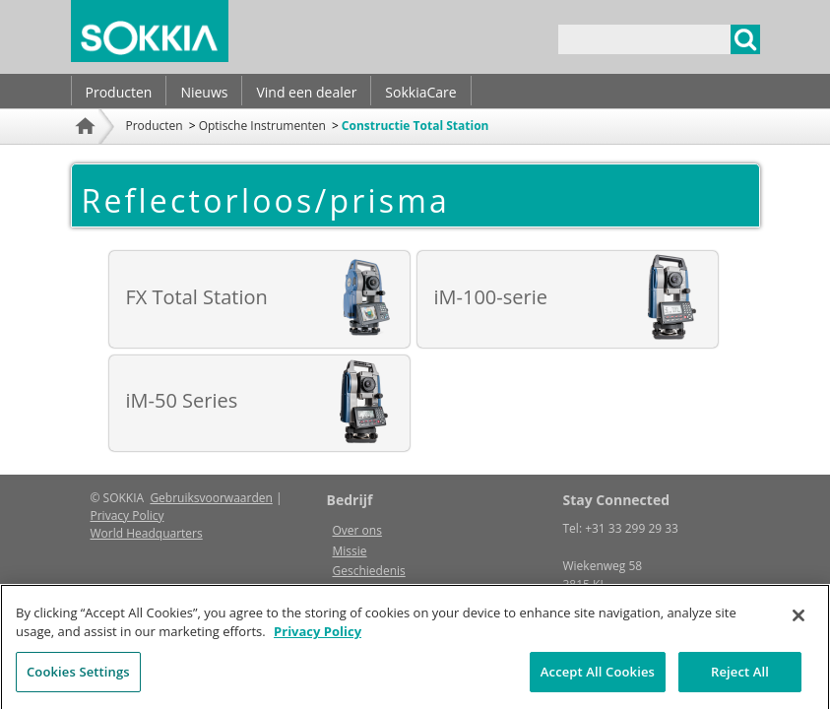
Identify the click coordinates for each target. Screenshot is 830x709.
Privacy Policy (127, 515)
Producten (119, 92)
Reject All (740, 677)
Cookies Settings (78, 677)
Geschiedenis (369, 570)
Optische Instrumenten (262, 125)
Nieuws (203, 92)
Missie (350, 551)
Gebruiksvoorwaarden (211, 497)
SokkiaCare (420, 92)
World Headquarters (147, 533)
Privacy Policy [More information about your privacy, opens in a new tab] (317, 637)
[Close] (798, 621)
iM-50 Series (182, 400)
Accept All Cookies (598, 677)
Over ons (357, 530)
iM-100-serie (490, 297)
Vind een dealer (306, 92)
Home (87, 152)
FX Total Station (197, 297)
